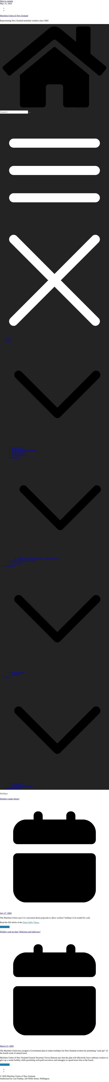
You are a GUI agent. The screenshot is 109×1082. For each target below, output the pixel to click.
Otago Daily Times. (31, 922)
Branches (15, 674)
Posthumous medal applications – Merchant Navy (38, 558)
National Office (18, 672)
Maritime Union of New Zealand (14, 16)
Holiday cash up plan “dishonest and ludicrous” (20, 932)
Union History (17, 448)
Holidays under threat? (9, 799)
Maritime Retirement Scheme (23, 450)
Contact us (10, 565)
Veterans (15, 457)
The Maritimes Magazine (22, 786)
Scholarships (16, 563)
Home (8, 339)
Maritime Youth (18, 455)
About (8, 341)
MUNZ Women (18, 452)
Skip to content (6, 1)
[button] (57, 445)
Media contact (17, 783)
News (8, 677)
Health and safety (13, 788)
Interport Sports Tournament (23, 561)
